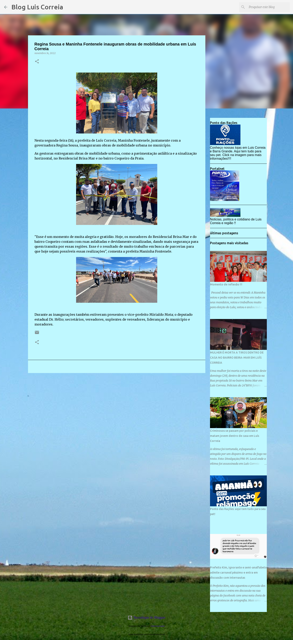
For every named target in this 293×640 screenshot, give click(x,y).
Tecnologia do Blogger (147, 617)
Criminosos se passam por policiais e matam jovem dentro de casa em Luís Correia (234, 436)
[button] (36, 61)
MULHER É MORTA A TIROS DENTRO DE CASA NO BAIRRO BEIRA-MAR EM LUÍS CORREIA (237, 357)
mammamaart (158, 626)
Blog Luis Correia (37, 7)
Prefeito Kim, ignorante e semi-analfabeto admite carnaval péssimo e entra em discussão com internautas (238, 572)
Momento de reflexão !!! (226, 284)
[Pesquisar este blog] (268, 7)
